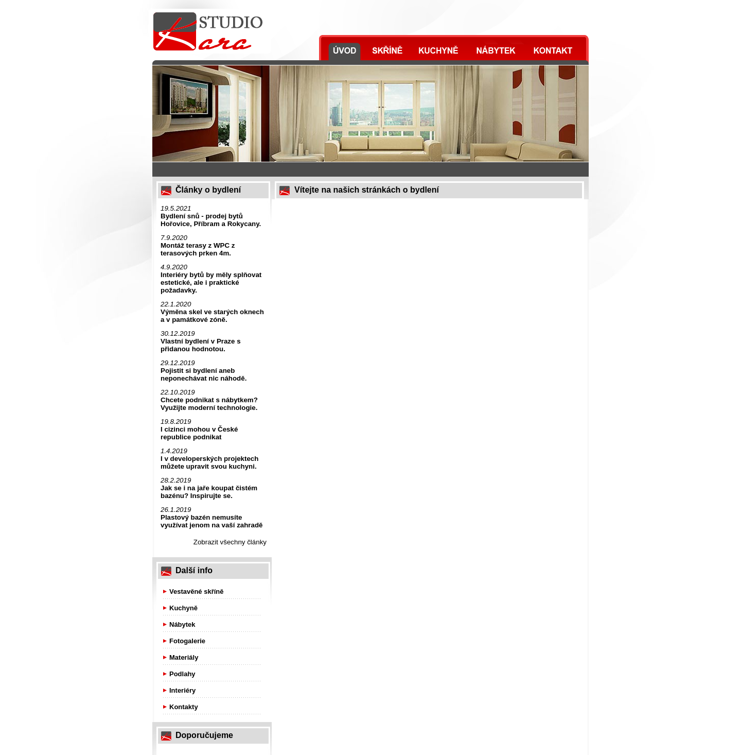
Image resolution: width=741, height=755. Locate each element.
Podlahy (182, 674)
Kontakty (183, 707)
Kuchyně (183, 608)
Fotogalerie (187, 641)
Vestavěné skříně (196, 591)
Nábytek (182, 624)
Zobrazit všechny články (230, 542)
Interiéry (182, 690)
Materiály (183, 657)
